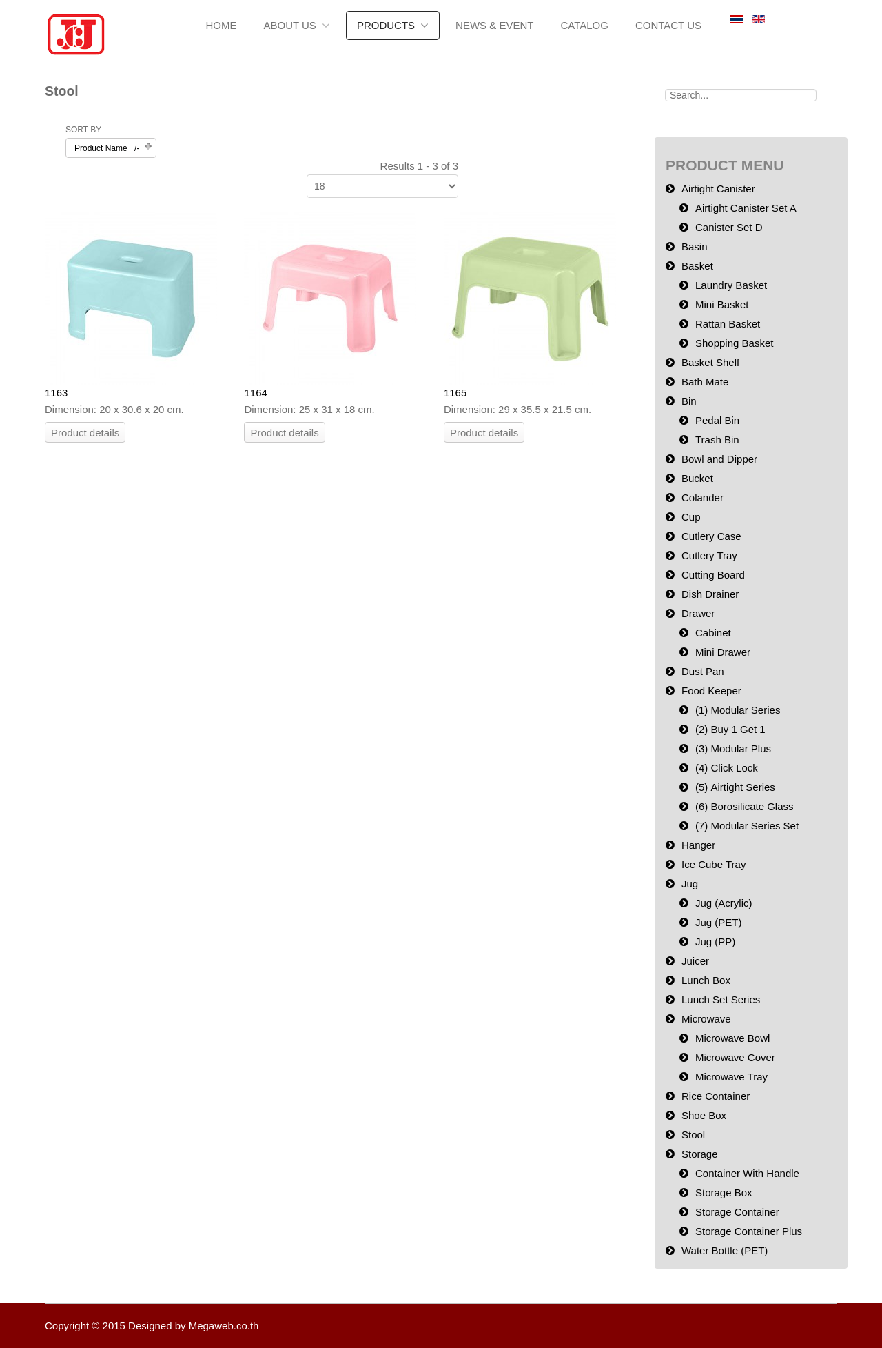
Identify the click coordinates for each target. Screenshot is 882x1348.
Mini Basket (722, 304)
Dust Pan (702, 671)
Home (220, 25)
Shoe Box (703, 1115)
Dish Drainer (710, 594)
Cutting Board (713, 575)
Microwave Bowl (732, 1038)
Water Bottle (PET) (724, 1250)
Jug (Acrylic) (723, 903)
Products (386, 25)
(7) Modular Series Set (747, 826)
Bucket (697, 478)
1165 (455, 393)
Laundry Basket (731, 285)
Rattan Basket (727, 324)
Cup (691, 517)
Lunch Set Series (720, 999)
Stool (693, 1134)
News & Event (494, 25)
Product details (85, 433)
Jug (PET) (718, 922)
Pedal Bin (717, 420)
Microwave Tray (731, 1077)
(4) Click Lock (726, 768)
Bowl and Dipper (719, 459)
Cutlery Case (711, 536)
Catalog (584, 25)
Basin (694, 246)
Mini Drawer (722, 652)
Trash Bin (717, 439)
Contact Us (668, 25)
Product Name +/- (106, 148)
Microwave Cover (735, 1057)
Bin (689, 401)
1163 (56, 393)
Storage (699, 1154)
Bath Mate (704, 382)
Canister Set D (729, 227)
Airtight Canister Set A (746, 208)
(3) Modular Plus (733, 748)
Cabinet (713, 632)
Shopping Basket (734, 343)
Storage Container (737, 1212)
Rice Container (715, 1096)
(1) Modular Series (737, 710)
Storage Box (723, 1192)
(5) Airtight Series (735, 787)
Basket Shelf (710, 362)
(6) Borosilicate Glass (744, 806)
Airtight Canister (718, 188)
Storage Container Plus (748, 1231)
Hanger (698, 845)
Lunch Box (705, 980)
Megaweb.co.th (224, 1325)
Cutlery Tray (709, 555)
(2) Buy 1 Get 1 (730, 729)
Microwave (706, 1019)
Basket (697, 266)
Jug (689, 883)
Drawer (698, 613)
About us (289, 25)
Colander (702, 497)
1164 (255, 393)
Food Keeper (711, 690)
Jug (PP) (715, 941)
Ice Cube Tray (713, 864)
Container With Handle (747, 1173)
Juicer (695, 961)
